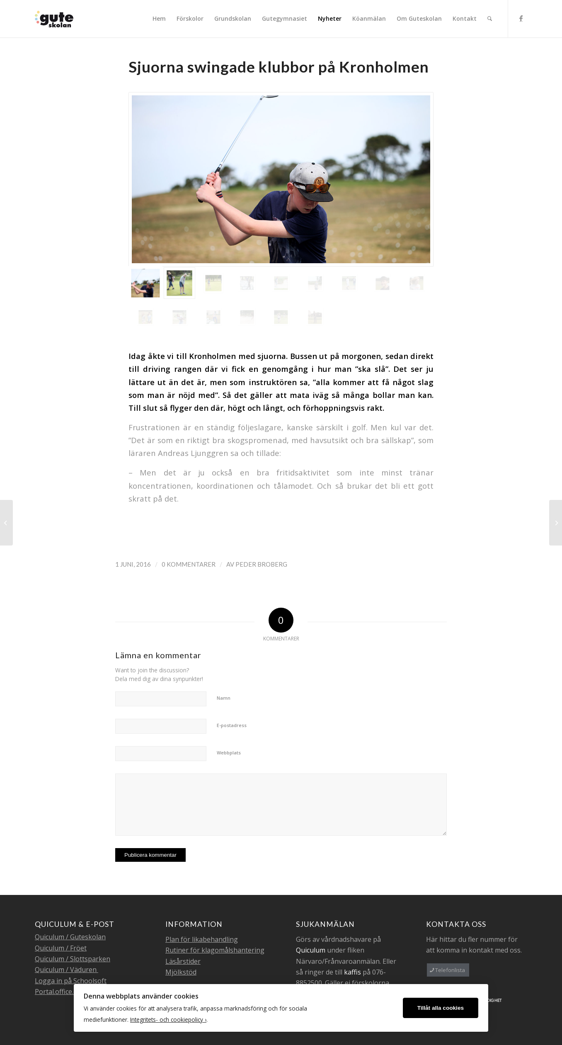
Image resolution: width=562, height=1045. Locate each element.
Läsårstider (183, 961)
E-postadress (232, 725)
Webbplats (229, 752)
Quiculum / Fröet (61, 948)
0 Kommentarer (189, 564)
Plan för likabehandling (201, 939)
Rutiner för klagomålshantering (214, 950)
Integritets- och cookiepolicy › (168, 1019)
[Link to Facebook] (521, 18)
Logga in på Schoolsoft (71, 980)
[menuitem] (159, 18)
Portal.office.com (60, 991)
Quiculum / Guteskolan (70, 936)
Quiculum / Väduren (66, 969)
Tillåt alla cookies (440, 1008)
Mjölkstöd (180, 972)
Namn (223, 698)
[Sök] (489, 18)
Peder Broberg (261, 564)
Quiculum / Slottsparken (72, 958)
